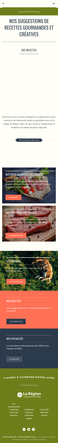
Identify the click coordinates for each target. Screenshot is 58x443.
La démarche (29, 410)
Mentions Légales (44, 414)
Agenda (29, 418)
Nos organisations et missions (13, 407)
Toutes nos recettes (13, 414)
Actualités (44, 410)
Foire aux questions (29, 414)
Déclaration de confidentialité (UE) (19, 437)
